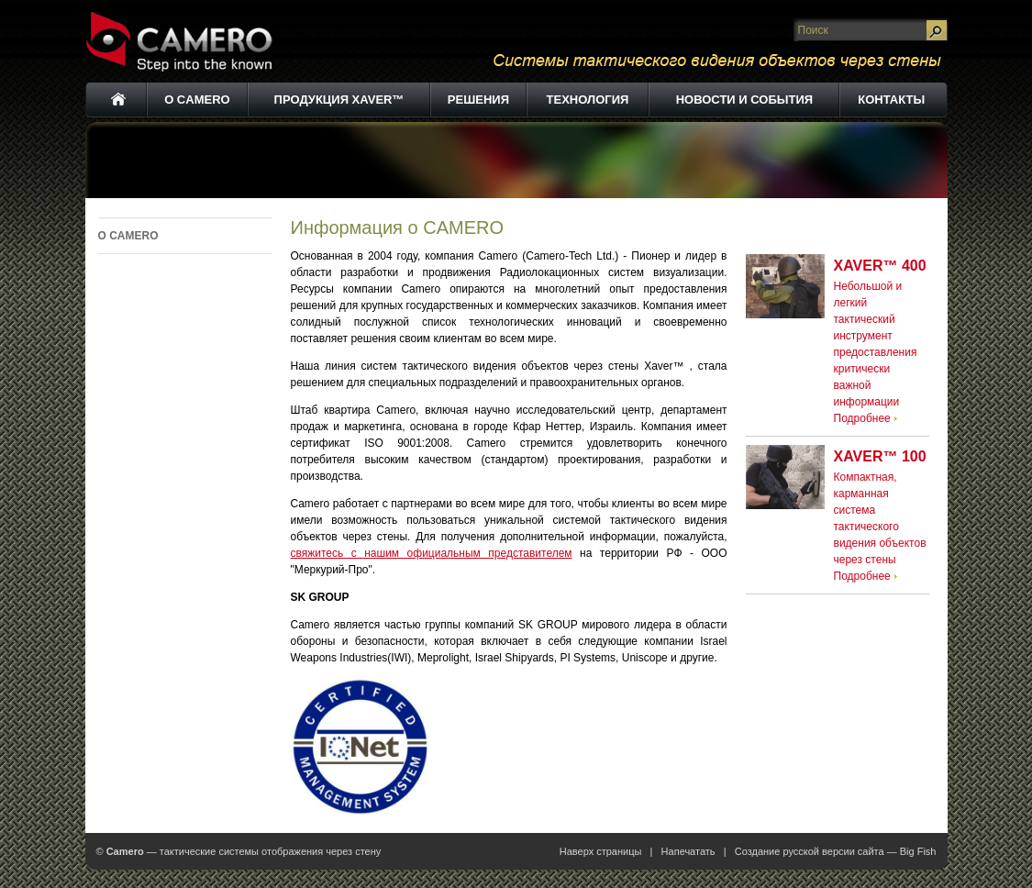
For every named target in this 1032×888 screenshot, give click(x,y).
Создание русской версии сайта (809, 851)
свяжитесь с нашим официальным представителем (431, 553)
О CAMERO (128, 235)
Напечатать (688, 851)
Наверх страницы (601, 851)
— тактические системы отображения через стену (244, 851)
